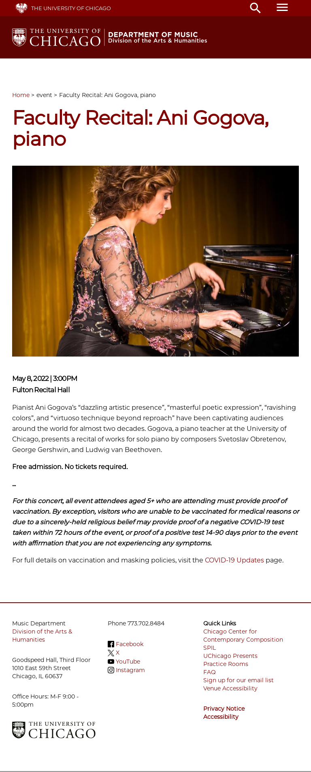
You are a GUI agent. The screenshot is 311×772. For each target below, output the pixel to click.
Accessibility (221, 716)
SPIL (209, 647)
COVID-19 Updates (234, 560)
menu (282, 7)
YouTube (128, 661)
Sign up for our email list (238, 680)
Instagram (130, 670)
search (255, 8)
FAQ (209, 672)
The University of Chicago (71, 8)
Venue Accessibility (230, 688)
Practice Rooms (225, 664)
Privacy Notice (224, 708)
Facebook (129, 644)
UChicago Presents (230, 656)
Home (21, 95)
